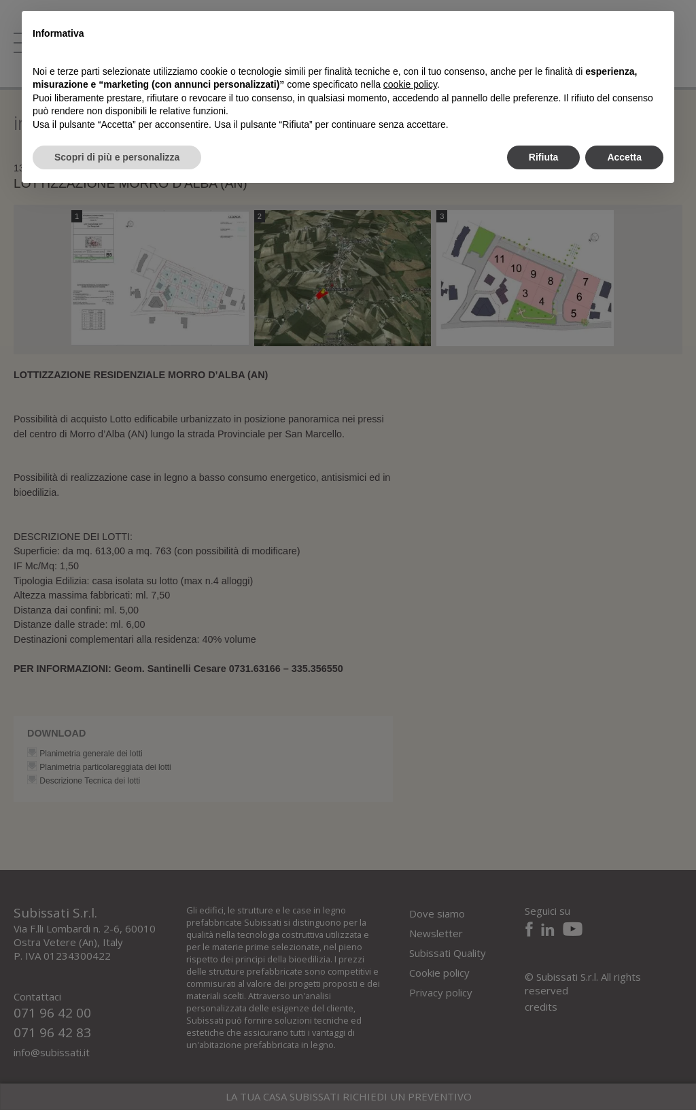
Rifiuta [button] (544, 157)
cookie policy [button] (410, 84)
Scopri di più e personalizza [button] (116, 157)
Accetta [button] (624, 157)
